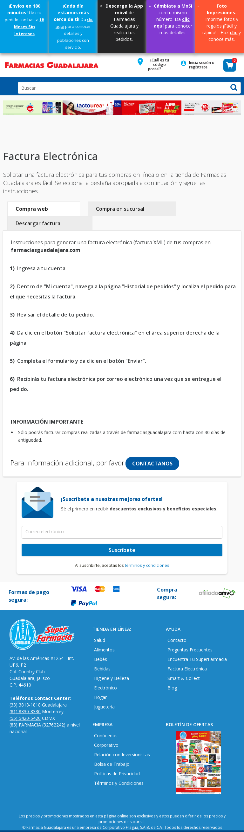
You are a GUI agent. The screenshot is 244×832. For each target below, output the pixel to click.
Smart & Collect (183, 678)
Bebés (100, 659)
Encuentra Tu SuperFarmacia (197, 659)
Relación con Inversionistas (122, 755)
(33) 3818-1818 (25, 705)
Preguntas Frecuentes (190, 650)
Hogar (100, 697)
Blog (172, 688)
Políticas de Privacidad (117, 774)
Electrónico (105, 688)
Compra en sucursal (120, 208)
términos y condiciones (147, 565)
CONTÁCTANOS (152, 463)
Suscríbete (122, 550)
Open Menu (8, 86)
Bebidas (102, 669)
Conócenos (106, 736)
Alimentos (104, 650)
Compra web (32, 208)
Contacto (176, 640)
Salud (99, 640)
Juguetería (104, 707)
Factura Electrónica (187, 669)
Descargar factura (38, 223)
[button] (154, 66)
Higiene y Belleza (111, 678)
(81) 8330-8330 (25, 711)
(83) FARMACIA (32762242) (37, 725)
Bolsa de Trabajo (112, 764)
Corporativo (106, 745)
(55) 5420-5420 (25, 718)
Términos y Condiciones (119, 783)
